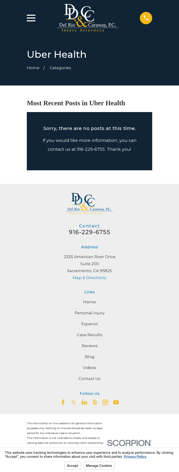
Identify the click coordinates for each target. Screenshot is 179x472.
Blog (89, 356)
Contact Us (89, 378)
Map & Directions (89, 277)
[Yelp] (94, 402)
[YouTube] (116, 402)
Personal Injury (90, 313)
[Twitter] (73, 402)
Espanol (89, 324)
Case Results (89, 334)
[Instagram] (105, 402)
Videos (89, 367)
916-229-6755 (89, 232)
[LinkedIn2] (84, 402)
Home (89, 302)
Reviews (90, 345)
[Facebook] (63, 402)
